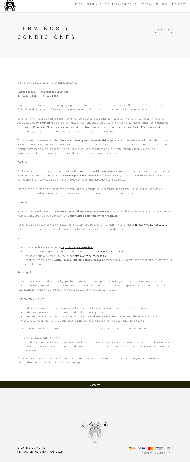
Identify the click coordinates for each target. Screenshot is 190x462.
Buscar (161, 4)
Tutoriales (94, 4)
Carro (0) (178, 4)
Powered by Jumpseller (157, 453)
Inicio (79, 4)
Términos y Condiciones (120, 4)
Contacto (95, 384)
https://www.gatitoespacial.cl (151, 224)
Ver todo (146, 4)
